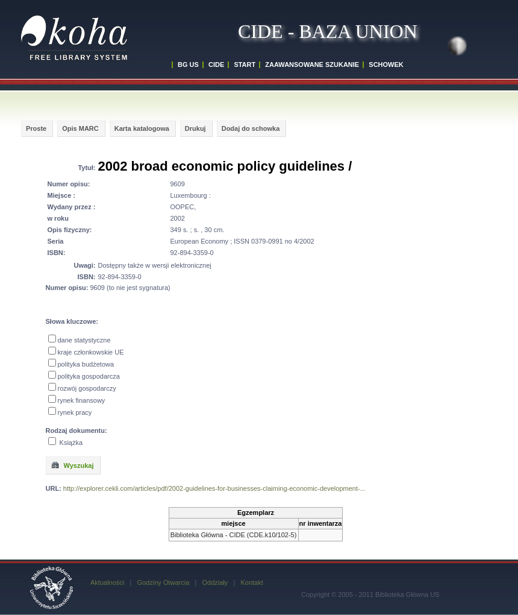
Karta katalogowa (141, 128)
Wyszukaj (72, 465)
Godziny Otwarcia (163, 582)
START (244, 64)
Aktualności (107, 582)
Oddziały (215, 582)
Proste (36, 128)
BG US (188, 64)
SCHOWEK (386, 64)
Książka (71, 442)
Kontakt (251, 582)
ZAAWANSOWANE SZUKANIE (312, 64)
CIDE (216, 64)
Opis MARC (80, 128)
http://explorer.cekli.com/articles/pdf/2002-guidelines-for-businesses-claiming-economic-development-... (214, 488)
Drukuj (195, 128)
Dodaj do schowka (251, 128)
